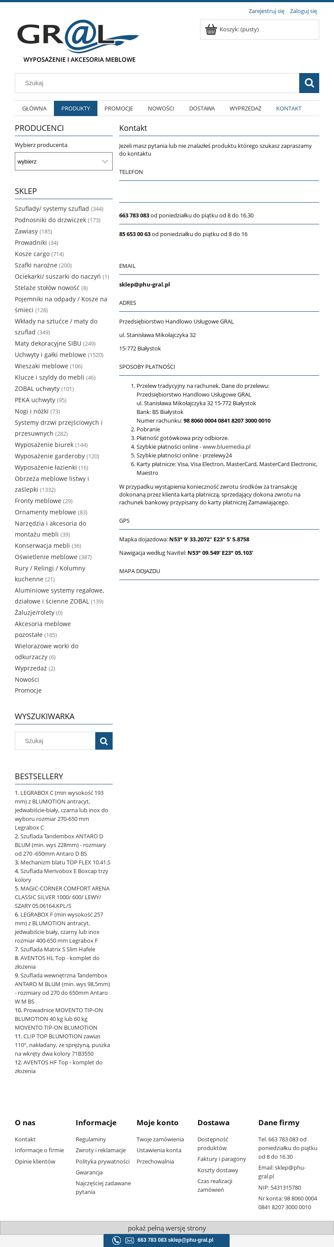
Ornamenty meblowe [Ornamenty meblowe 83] (45, 512)
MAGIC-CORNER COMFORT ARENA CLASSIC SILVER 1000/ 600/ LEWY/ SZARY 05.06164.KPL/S (62, 897)
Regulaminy (91, 1139)
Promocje (28, 690)
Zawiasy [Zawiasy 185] (26, 231)
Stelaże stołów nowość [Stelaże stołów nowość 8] (47, 287)
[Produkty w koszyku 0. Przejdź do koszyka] (232, 29)
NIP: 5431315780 (279, 1187)
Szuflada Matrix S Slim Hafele (57, 949)
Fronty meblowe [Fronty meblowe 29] (38, 501)
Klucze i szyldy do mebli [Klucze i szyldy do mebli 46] (49, 377)
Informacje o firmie (39, 1150)
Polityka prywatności (103, 1161)
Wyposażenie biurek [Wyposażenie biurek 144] (44, 444)
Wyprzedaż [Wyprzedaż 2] (31, 668)
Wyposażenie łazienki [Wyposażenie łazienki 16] (46, 467)
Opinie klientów (35, 1161)
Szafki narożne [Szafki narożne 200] (36, 265)
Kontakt (25, 1139)
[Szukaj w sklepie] (159, 83)
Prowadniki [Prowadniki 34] (31, 242)
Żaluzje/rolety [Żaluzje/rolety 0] (34, 612)
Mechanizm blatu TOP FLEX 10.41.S (65, 862)
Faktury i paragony (221, 1159)
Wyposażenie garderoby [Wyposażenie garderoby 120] (50, 456)
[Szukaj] (309, 83)
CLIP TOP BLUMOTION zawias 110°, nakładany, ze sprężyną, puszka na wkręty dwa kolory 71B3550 (62, 1044)
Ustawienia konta (159, 1150)
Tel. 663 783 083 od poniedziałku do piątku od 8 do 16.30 (287, 1147)
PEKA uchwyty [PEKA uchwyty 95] (35, 400)
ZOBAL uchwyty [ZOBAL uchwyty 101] (37, 388)
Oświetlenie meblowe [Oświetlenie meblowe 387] (46, 557)
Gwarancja (89, 1172)
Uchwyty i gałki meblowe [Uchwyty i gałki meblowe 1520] (50, 354)
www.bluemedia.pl (226, 446)
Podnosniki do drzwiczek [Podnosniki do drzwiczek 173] (50, 220)
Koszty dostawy (217, 1170)
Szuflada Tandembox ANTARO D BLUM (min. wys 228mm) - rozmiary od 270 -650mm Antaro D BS (60, 844)
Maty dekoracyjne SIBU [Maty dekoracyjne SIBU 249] (48, 343)
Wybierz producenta (41, 145)
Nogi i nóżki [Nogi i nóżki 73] (32, 411)
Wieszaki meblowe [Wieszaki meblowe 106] (41, 366)
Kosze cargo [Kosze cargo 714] (32, 254)
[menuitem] (34, 108)
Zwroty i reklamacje (101, 1150)
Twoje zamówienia (160, 1139)
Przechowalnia (155, 1161)
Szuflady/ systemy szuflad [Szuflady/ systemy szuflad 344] (52, 208)
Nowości (27, 679)
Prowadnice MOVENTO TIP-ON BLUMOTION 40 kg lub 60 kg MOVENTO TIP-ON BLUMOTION (59, 1018)
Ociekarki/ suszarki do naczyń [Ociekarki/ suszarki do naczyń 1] (58, 276)
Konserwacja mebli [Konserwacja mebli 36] (42, 545)
